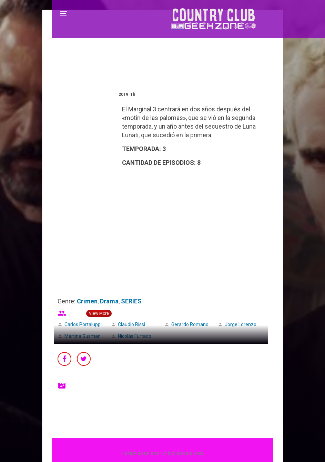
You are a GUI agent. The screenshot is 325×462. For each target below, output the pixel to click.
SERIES (131, 301)
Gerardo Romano (190, 324)
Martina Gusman (82, 336)
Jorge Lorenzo (240, 324)
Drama (109, 301)
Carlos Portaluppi (83, 324)
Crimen (87, 301)
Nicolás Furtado (134, 336)
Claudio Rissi (131, 324)
